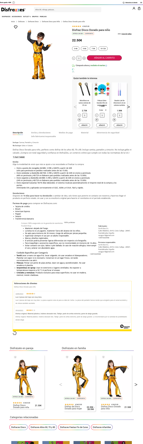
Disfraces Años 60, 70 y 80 (43, 307)
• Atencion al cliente (20, 416)
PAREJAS (43, 16)
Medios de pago (66, 133)
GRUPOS (35, 16)
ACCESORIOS (17, 16)
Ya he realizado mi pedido (109, 403)
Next (127, 106)
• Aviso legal (17, 412)
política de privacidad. (80, 346)
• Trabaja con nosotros (22, 425)
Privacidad (30, 412)
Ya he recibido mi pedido (108, 406)
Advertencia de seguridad (108, 133)
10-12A (103, 48)
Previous (74, 106)
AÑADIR (84, 125)
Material (84, 133)
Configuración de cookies (24, 422)
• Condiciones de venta (22, 409)
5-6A (84, 48)
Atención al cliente (130, 3)
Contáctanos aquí (61, 403)
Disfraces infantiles (102, 307)
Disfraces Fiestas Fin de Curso (74, 307)
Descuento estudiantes (23, 403)
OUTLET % (27, 16)
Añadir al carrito (104, 58)
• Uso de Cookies (19, 419)
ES (141, 2)
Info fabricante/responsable (43, 136)
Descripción (18, 133)
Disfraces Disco (18, 307)
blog (127, 374)
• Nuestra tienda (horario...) (24, 400)
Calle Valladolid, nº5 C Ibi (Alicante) (107, 419)
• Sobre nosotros (19, 406)
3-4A (75, 48)
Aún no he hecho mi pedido (109, 400)
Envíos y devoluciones (41, 133)
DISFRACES (6, 16)
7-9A (93, 48)
